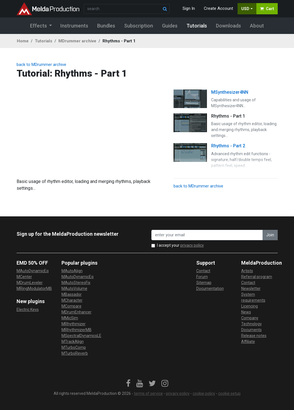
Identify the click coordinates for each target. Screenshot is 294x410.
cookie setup (229, 393)
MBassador (71, 294)
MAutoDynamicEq (33, 271)
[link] (128, 384)
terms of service (148, 393)
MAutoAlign (72, 271)
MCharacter (72, 300)
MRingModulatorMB (34, 288)
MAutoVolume (74, 288)
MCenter (24, 276)
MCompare (71, 306)
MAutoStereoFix (75, 282)
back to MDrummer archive (41, 64)
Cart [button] (267, 8)
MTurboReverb (74, 353)
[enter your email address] (207, 235)
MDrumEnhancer (76, 312)
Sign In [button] (189, 8)
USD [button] (245, 8)
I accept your (180, 245)
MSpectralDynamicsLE (81, 335)
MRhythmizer (73, 324)
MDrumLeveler (30, 282)
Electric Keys (28, 309)
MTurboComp (73, 347)
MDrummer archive (77, 40)
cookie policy (204, 393)
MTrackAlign (72, 341)
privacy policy (192, 245)
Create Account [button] (218, 8)
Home (23, 40)
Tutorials (43, 40)
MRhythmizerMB (76, 329)
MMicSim (69, 318)
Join (270, 234)
